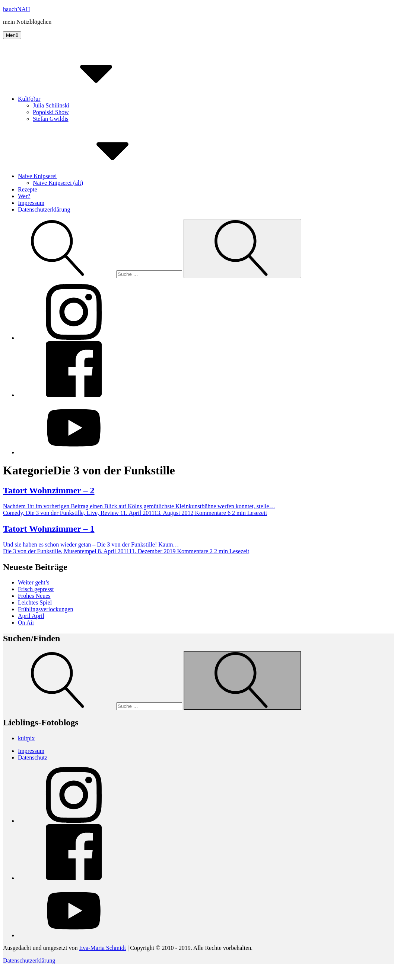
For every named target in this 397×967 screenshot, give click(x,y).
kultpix (26, 738)
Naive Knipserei (93, 176)
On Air (26, 622)
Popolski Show (51, 112)
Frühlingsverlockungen (45, 609)
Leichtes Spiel (35, 602)
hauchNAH (16, 9)
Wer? (24, 196)
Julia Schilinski (51, 105)
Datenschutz (32, 757)
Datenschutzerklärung (44, 209)
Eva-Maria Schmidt (102, 948)
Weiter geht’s (33, 582)
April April (31, 616)
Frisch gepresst (36, 589)
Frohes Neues (34, 596)
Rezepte (27, 189)
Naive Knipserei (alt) (58, 183)
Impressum (31, 203)
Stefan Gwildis (51, 119)
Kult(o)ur (85, 99)
